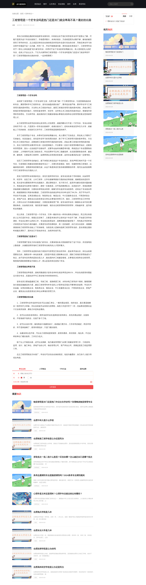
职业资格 (61, 4)
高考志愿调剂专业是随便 (114, 154)
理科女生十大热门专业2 (116, 21)
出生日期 (16, 382)
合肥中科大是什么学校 (113, 77)
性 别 (16, 377)
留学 (69, 4)
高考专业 (28, 13)
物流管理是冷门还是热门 (114, 52)
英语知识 (37, 4)
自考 (74, 4)
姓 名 (16, 373)
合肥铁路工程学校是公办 (114, 103)
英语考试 (82, 4)
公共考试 (52, 4)
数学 (45, 4)
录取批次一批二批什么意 (114, 129)
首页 (22, 13)
